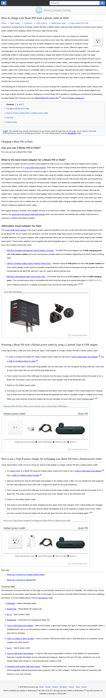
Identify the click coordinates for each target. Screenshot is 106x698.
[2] (60, 97)
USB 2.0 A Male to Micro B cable (21, 361)
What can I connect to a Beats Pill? (21, 580)
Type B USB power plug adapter (88, 471)
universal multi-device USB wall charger (28, 214)
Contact (48, 687)
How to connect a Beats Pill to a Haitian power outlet (27, 113)
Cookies (55, 687)
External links (11, 122)
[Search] (75, 3)
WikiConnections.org (30, 687)
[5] (99, 356)
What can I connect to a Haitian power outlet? (26, 574)
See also (9, 118)
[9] (79, 284)
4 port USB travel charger (35, 167)
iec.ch (9, 614)
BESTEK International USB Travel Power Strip (26, 277)
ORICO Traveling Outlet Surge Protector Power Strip (29, 263)
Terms (78, 687)
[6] (37, 360)
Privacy (71, 687)
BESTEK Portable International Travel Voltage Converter (30, 250)
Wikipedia (11, 603)
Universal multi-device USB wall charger (23, 666)
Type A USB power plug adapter (84, 357)
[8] (103, 470)
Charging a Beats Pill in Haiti (17, 109)
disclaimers (72, 133)
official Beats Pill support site (46, 98)
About (41, 687)
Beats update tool (76, 98)
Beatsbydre (11, 609)
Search (84, 687)
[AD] (81, 284)
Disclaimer (63, 687)
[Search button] (102, 3)
